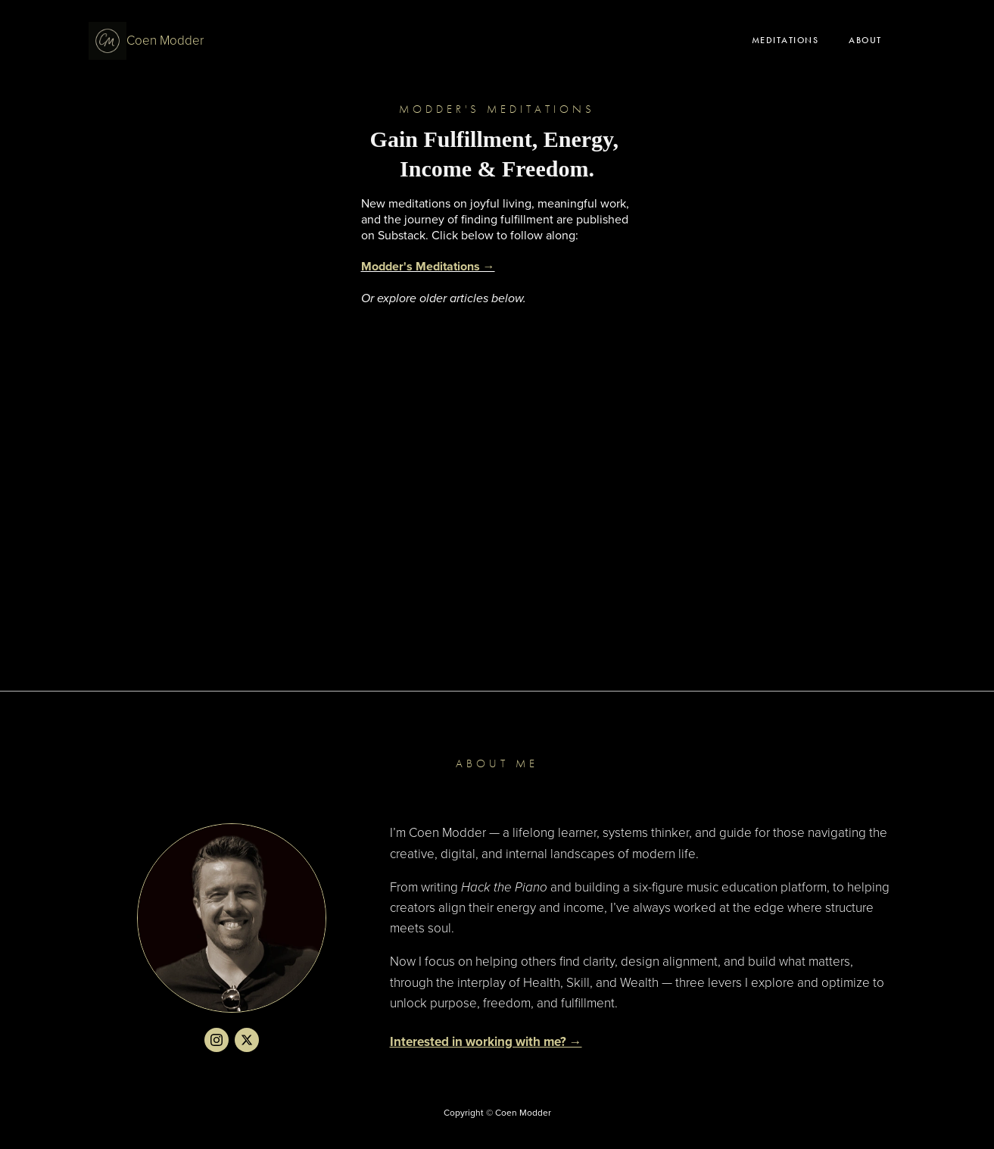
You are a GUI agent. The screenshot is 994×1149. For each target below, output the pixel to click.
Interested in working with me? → (486, 1041)
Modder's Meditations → (428, 266)
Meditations (785, 40)
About (865, 40)
